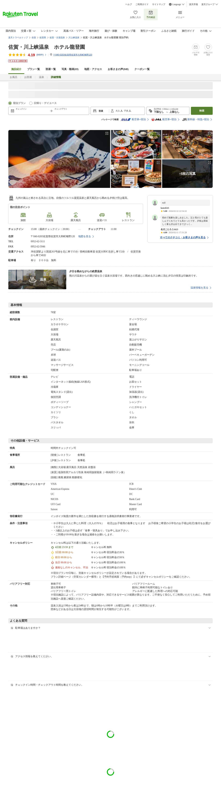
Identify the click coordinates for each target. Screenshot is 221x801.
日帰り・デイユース (45, 103)
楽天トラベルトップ (18, 37)
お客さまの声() (118, 69)
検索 (201, 110)
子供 (126, 111)
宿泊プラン (19, 103)
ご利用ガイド (142, 4)
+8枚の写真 (187, 173)
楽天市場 (193, 4)
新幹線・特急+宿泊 (195, 119)
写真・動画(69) (70, 69)
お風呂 (13, 77)
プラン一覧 (33, 69)
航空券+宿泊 (133, 119)
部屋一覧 (51, 69)
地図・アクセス (93, 69)
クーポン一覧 (142, 69)
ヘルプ (128, 4)
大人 (118, 111)
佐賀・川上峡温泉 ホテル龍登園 (46, 47)
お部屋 (28, 77)
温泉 (41, 77)
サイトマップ (158, 4)
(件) (41, 55)
